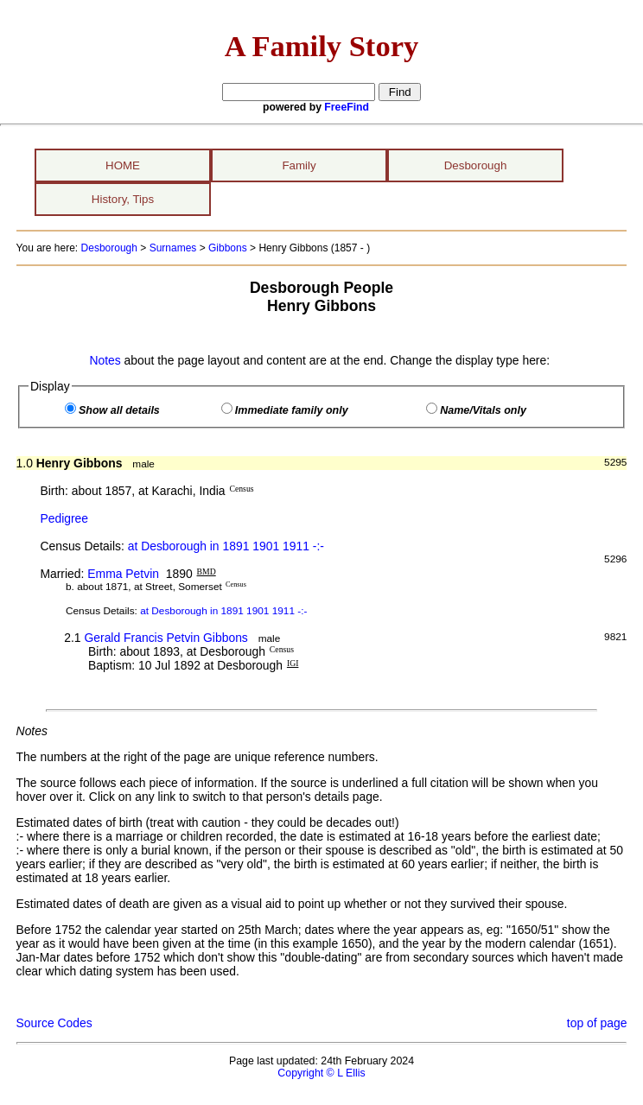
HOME (122, 165)
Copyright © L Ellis (321, 1073)
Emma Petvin (123, 574)
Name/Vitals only (483, 410)
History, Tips (123, 199)
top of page (597, 1023)
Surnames (173, 248)
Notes (104, 360)
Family (298, 165)
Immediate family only (291, 410)
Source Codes (54, 1023)
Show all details (119, 410)
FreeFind (346, 107)
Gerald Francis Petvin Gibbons (165, 638)
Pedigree (64, 518)
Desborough (475, 165)
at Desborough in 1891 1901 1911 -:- (226, 546)
